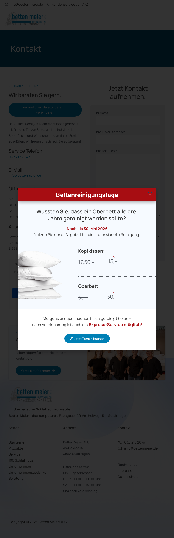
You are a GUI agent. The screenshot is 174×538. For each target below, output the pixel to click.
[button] (150, 194)
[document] (87, 269)
